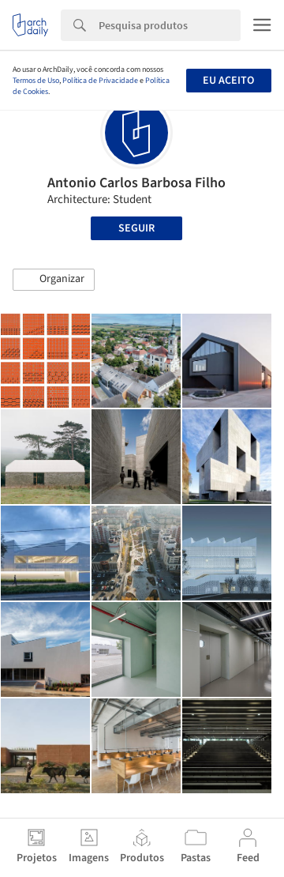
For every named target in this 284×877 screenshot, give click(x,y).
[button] (54, 280)
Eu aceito (228, 80)
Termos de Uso (36, 80)
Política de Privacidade (100, 80)
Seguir (136, 228)
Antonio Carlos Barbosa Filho (136, 183)
